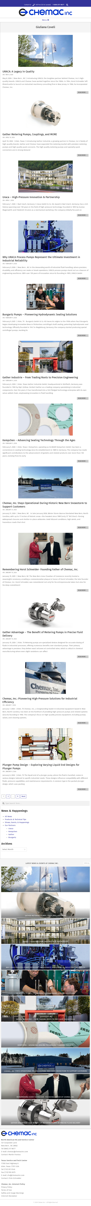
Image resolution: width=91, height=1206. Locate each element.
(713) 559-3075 (9, 1172)
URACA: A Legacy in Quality (18, 71)
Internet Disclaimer (9, 1196)
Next (23, 796)
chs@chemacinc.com (15, 1175)
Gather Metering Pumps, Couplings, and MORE (29, 134)
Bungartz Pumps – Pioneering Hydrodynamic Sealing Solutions (39, 314)
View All (87, 863)
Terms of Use (6, 1190)
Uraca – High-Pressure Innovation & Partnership (31, 197)
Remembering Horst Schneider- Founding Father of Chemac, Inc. (40, 569)
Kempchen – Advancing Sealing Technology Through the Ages (38, 440)
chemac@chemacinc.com (17, 1152)
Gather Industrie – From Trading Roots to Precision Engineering (40, 377)
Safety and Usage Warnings (12, 1193)
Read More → (82, 92)
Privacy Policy (6, 1187)
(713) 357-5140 (9, 1169)
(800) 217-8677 (10, 1149)
